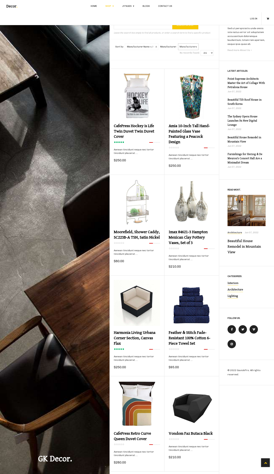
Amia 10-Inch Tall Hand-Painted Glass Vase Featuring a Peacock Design (189, 133)
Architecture (235, 233)
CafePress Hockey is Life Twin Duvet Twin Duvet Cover (134, 131)
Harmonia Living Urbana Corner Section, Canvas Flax (134, 336)
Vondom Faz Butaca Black (191, 431)
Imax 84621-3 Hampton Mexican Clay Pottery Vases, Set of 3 (188, 236)
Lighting (233, 296)
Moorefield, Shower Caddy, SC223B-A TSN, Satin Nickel (137, 234)
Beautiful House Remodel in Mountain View (246, 247)
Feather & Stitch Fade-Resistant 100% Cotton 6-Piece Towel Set (189, 336)
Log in (253, 6)
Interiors (233, 283)
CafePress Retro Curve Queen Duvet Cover (132, 434)
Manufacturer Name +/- (140, 46)
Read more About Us (239, 50)
